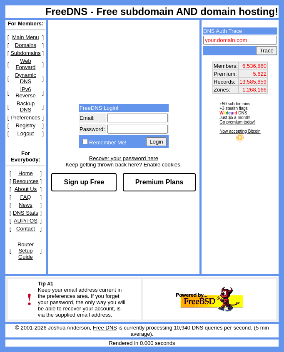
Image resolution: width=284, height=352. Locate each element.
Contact (25, 229)
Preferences (25, 117)
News (25, 205)
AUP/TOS (25, 221)
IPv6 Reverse (25, 92)
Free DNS (105, 328)
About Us (26, 189)
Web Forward (26, 64)
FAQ (25, 197)
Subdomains (25, 53)
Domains (25, 45)
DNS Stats (25, 213)
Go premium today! (237, 122)
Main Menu (25, 37)
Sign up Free (84, 182)
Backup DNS (26, 106)
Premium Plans (159, 182)
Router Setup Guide (25, 250)
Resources (25, 181)
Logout (25, 133)
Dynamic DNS (25, 78)
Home (25, 173)
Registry (26, 125)
